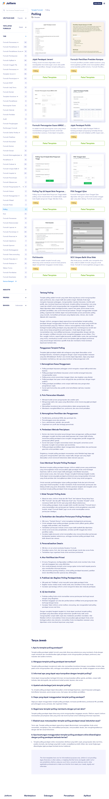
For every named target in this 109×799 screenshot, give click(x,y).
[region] (15, 161)
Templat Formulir (37, 10)
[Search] (4, 10)
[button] (15, 18)
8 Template (37, 17)
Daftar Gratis (97, 3)
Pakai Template (49, 77)
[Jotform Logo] (9, 3)
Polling (36, 14)
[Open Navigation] (104, 3)
